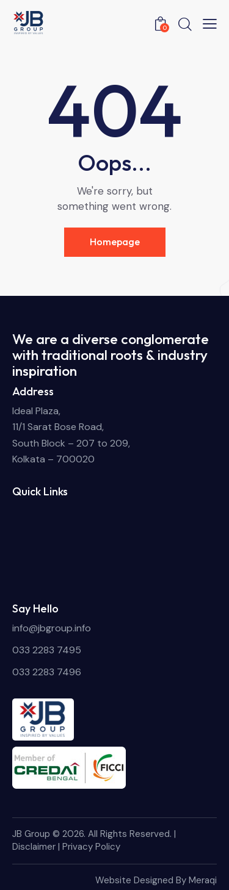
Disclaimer (34, 847)
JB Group (31, 834)
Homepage (115, 241)
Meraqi (203, 880)
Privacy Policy (91, 847)
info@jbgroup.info (51, 628)
